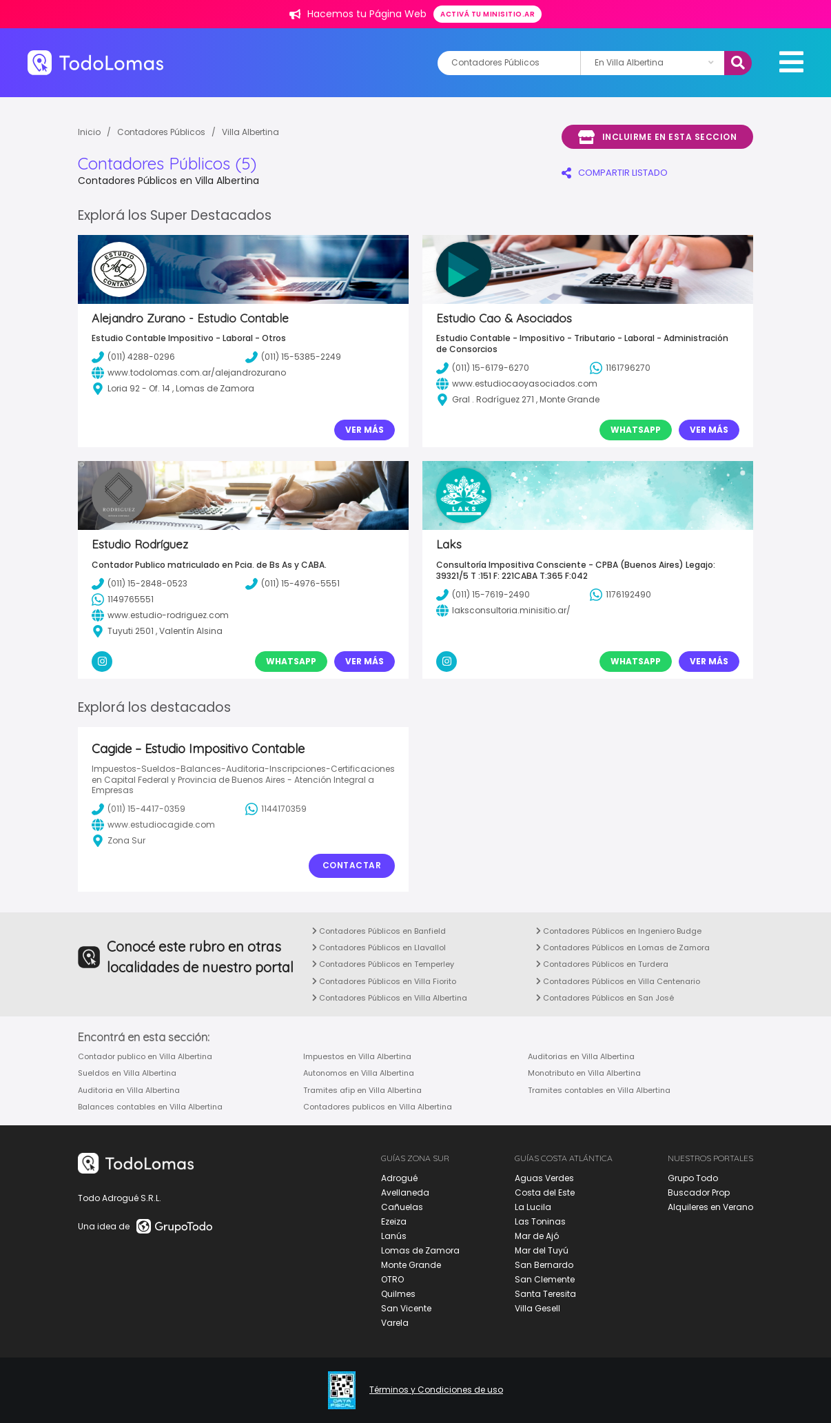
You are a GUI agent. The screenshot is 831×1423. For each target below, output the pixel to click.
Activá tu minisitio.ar (487, 14)
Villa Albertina (250, 132)
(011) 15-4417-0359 (138, 809)
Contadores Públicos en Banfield (379, 930)
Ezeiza (394, 1221)
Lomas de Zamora (420, 1250)
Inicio (89, 132)
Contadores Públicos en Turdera (602, 964)
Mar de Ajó (537, 1236)
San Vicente (406, 1308)
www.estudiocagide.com (153, 825)
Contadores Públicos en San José (605, 997)
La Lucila (533, 1207)
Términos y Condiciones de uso (436, 1389)
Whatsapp (636, 430)
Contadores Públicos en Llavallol (379, 947)
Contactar (352, 865)
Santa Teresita (545, 1294)
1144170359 (276, 809)
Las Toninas (540, 1221)
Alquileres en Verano (710, 1207)
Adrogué (399, 1178)
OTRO (392, 1279)
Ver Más (364, 430)
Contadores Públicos (161, 132)
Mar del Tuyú (541, 1250)
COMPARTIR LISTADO (615, 172)
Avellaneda (405, 1192)
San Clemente (545, 1279)
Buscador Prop (699, 1192)
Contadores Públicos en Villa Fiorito (384, 981)
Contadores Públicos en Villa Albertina (389, 997)
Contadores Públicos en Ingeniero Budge (618, 930)
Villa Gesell (537, 1308)
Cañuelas (402, 1207)
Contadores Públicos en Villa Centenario (618, 981)
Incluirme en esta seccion (657, 137)
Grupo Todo (693, 1178)
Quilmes (398, 1294)
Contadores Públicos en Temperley (383, 964)
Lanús (394, 1236)
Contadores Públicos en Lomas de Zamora (623, 947)
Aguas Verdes (544, 1178)
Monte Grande (411, 1265)
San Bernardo (544, 1265)
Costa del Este (545, 1192)
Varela (395, 1323)
